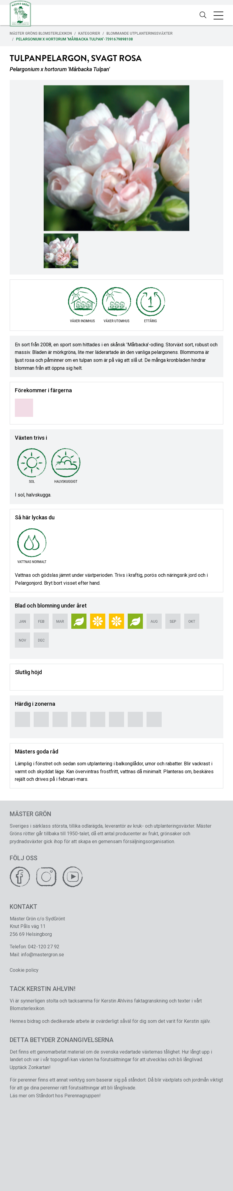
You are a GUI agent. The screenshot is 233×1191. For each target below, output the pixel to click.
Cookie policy (24, 970)
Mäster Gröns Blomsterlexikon (41, 33)
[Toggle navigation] (218, 15)
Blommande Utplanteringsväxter (139, 33)
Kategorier (89, 33)
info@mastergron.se (42, 954)
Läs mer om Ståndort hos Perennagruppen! (55, 1096)
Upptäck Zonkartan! (30, 1067)
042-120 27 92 (43, 947)
